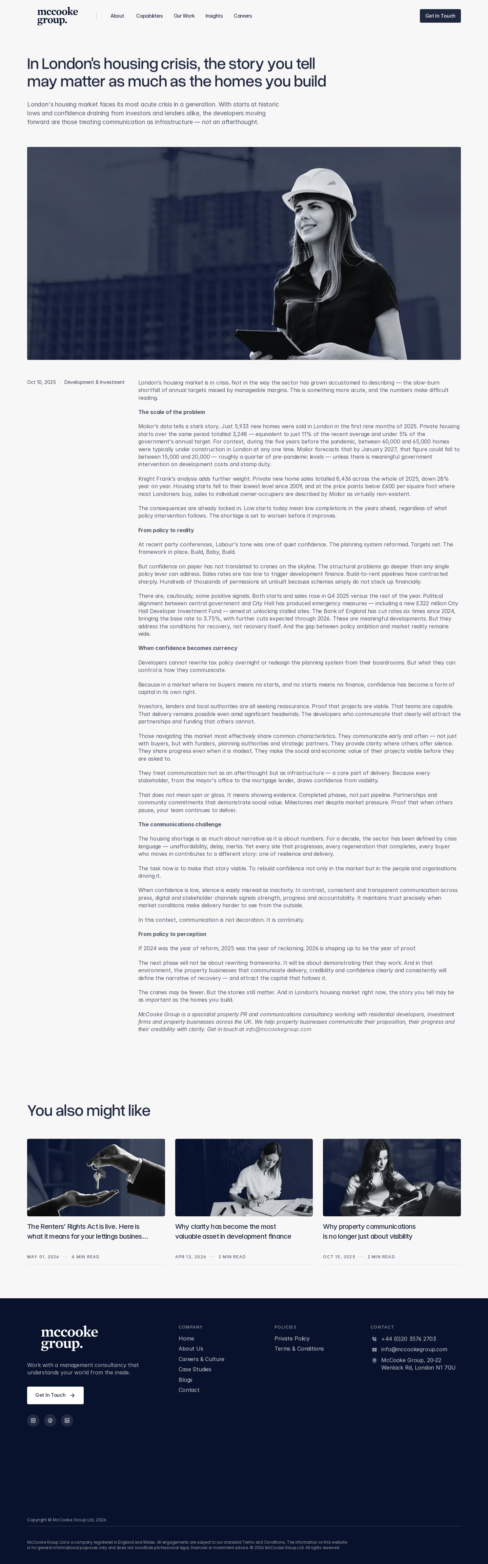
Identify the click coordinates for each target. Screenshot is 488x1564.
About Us (191, 1349)
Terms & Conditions (299, 1349)
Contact (189, 1391)
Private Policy (292, 1339)
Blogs (185, 1380)
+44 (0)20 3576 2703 (408, 1340)
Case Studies (195, 1370)
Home (186, 1339)
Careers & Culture (201, 1360)
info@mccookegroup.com (414, 1350)
